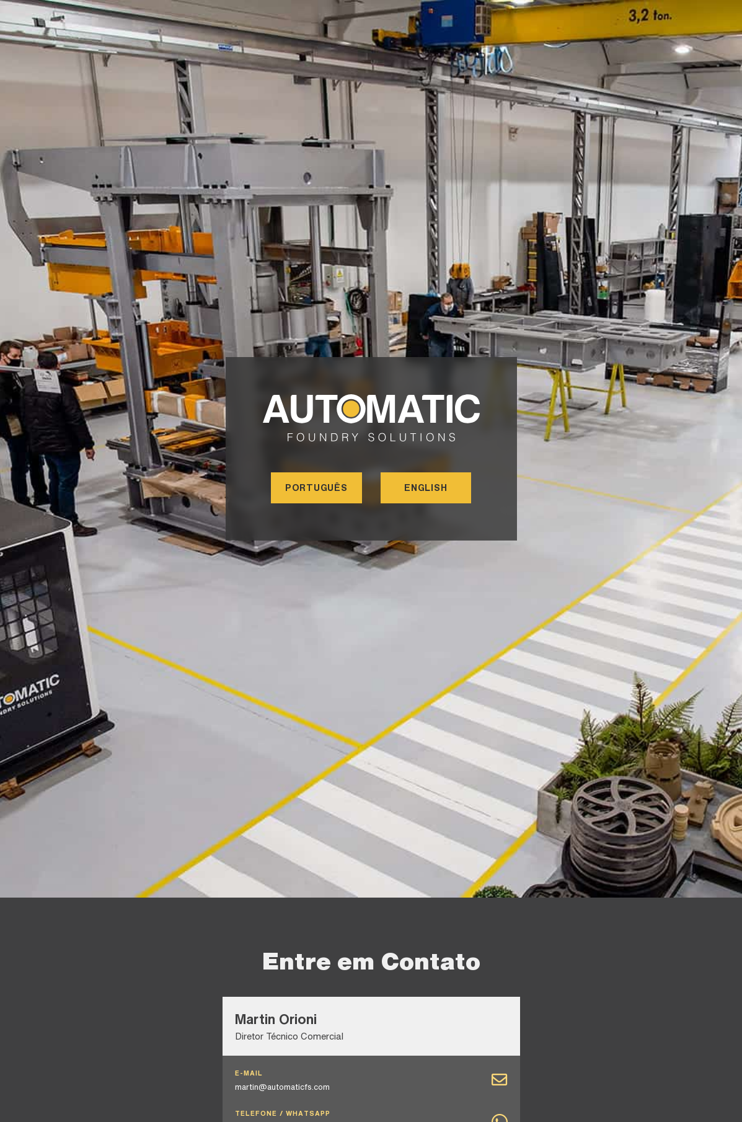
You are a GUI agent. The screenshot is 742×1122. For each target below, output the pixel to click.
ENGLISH (425, 487)
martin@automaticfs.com (282, 1087)
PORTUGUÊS (316, 487)
